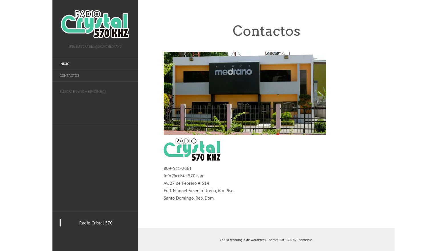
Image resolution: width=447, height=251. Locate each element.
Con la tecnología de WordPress (243, 240)
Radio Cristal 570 (96, 223)
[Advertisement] (95, 166)
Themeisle (304, 240)
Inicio (64, 64)
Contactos (69, 76)
